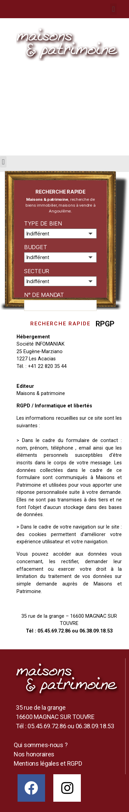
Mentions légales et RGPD (48, 763)
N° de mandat (44, 294)
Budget (35, 247)
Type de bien (43, 223)
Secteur (36, 271)
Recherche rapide (60, 324)
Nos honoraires (34, 754)
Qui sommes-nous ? (40, 745)
